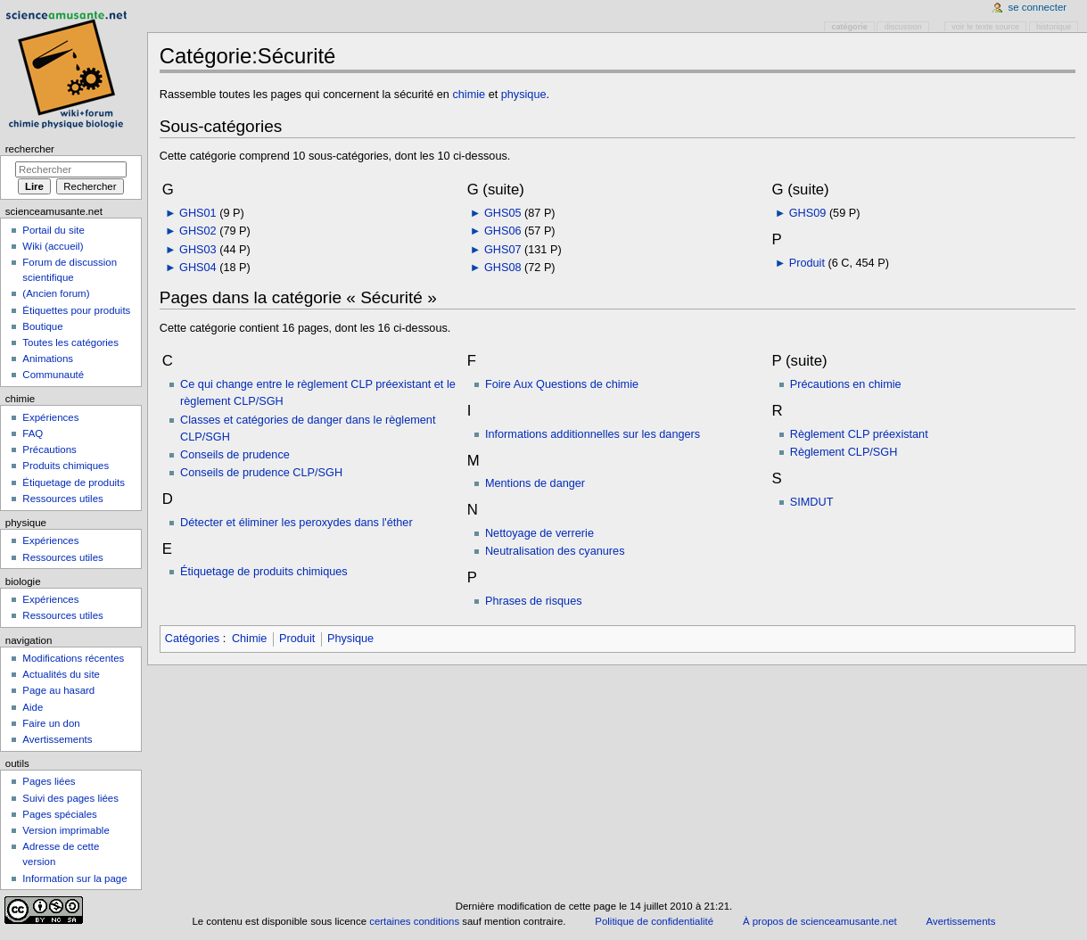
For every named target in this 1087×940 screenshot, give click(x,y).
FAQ (32, 433)
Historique (1053, 26)
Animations (47, 358)
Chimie (249, 638)
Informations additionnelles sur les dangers (592, 434)
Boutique (42, 326)
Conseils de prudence (235, 455)
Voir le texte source (985, 26)
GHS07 (503, 249)
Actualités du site (61, 674)
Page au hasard (58, 690)
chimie (468, 94)
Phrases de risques (533, 601)
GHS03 (198, 249)
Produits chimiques (65, 465)
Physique (350, 638)
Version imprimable (65, 830)
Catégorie (850, 26)
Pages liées (48, 781)
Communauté (53, 374)
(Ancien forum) (55, 293)
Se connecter (1038, 7)
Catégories (192, 638)
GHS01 (198, 213)
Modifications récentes (73, 658)
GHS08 (503, 267)
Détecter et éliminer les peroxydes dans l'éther (296, 522)
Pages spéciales (59, 814)
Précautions (49, 449)
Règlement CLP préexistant (859, 434)
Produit (807, 263)
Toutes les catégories (70, 342)
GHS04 (198, 267)
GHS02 (198, 231)
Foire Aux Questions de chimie (561, 384)
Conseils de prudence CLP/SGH (261, 472)
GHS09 (808, 213)
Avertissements (57, 739)
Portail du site (53, 230)
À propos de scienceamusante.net (820, 921)
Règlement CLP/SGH (844, 452)
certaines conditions (414, 921)
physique (524, 94)
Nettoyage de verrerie (539, 533)
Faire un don (50, 723)
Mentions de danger (535, 483)
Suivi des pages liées (70, 798)
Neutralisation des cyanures (555, 551)
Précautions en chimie (846, 384)
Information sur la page (74, 878)
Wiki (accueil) (52, 246)
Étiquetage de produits (73, 482)
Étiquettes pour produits (76, 310)
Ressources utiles (62, 498)
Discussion (903, 26)
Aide (32, 707)
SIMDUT (812, 502)
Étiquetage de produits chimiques (264, 571)
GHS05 (503, 213)
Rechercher (29, 149)
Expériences (50, 417)
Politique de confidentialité (654, 921)
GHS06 (503, 231)
